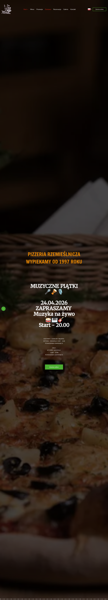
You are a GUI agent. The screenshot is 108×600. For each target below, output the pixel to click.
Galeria (65, 9)
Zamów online (99, 9)
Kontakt (73, 9)
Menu (32, 9)
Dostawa (48, 9)
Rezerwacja (57, 9)
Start (26, 9)
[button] (90, 9)
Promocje (39, 9)
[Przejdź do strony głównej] (6, 9)
